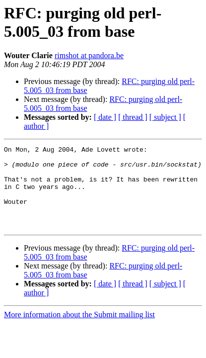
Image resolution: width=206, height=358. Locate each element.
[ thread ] (132, 117)
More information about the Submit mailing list (79, 331)
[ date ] (105, 117)
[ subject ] (165, 117)
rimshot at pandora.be (89, 55)
